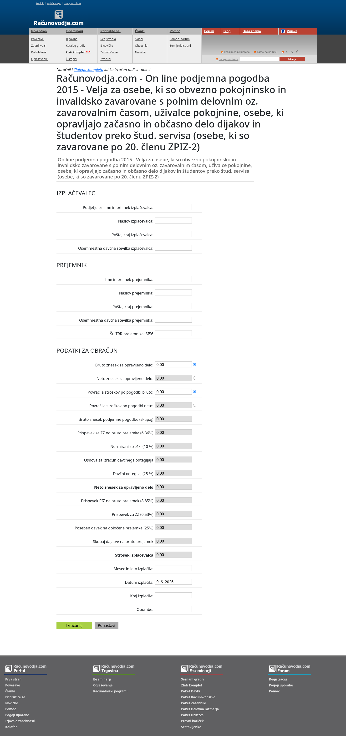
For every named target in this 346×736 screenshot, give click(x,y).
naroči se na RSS (266, 52)
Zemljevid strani (180, 46)
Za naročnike (108, 52)
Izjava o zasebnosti (20, 721)
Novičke (140, 52)
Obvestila (141, 46)
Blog (227, 31)
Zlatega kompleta (88, 69)
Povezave (37, 39)
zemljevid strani (72, 3)
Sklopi (139, 39)
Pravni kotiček (192, 721)
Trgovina (71, 39)
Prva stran (39, 31)
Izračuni (105, 59)
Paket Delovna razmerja (200, 709)
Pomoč (175, 31)
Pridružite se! (110, 31)
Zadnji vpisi (38, 46)
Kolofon (11, 727)
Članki (140, 31)
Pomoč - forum (180, 39)
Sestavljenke (191, 727)
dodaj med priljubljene (235, 52)
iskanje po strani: (227, 59)
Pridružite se (15, 697)
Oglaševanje (39, 59)
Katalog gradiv (75, 46)
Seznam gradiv (192, 679)
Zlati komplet (191, 685)
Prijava (289, 31)
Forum (209, 31)
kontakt (40, 3)
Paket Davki (190, 691)
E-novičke (106, 46)
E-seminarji (74, 31)
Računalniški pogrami (110, 691)
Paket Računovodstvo (198, 697)
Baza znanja (252, 31)
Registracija (108, 39)
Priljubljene (38, 52)
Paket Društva (192, 715)
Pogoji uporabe (17, 715)
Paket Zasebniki (193, 703)
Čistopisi (71, 59)
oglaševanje (54, 3)
